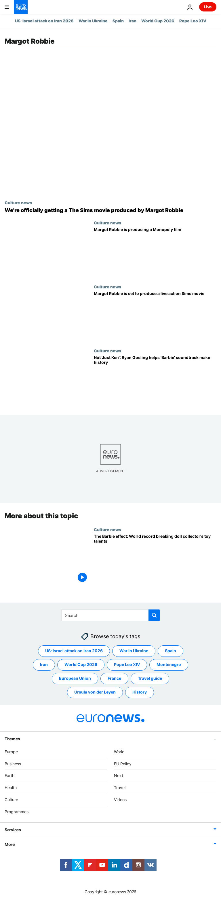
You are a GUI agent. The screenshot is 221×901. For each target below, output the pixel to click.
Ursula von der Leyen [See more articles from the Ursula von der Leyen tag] (95, 692)
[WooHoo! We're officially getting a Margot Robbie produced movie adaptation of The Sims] (110, 210)
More (10, 844)
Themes (12, 738)
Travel (119, 787)
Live (208, 6)
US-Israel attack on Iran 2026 (44, 20)
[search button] (154, 615)
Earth (9, 775)
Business (13, 763)
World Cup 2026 (157, 20)
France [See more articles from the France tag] (114, 678)
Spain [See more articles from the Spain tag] (170, 650)
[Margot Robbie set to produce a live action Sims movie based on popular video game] (155, 316)
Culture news (18, 202)
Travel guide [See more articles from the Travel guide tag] (150, 678)
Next (118, 775)
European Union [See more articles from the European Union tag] (75, 678)
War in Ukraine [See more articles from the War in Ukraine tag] (133, 650)
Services (13, 829)
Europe (11, 751)
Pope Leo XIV (192, 20)
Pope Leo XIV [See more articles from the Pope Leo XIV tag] (127, 664)
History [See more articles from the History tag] (139, 692)
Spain (118, 20)
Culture (11, 799)
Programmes (16, 811)
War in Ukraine (93, 20)
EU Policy (123, 763)
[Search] (110, 615)
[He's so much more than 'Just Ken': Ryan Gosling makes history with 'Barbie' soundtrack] (155, 380)
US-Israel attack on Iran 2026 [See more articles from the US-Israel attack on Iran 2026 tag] (74, 650)
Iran (132, 20)
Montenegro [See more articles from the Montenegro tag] (169, 664)
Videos (120, 799)
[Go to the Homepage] (21, 7)
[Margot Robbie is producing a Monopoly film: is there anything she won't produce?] (155, 252)
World (119, 751)
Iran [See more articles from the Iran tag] (44, 664)
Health (11, 787)
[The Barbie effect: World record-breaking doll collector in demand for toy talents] (155, 559)
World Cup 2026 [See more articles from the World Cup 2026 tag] (80, 664)
